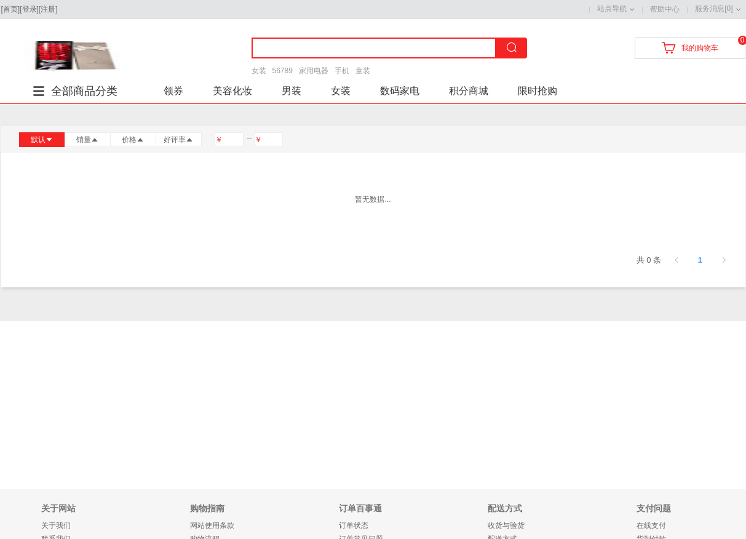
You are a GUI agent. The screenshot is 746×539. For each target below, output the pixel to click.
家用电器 (313, 70)
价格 (133, 139)
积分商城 (468, 91)
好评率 (178, 139)
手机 (342, 70)
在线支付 (651, 525)
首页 (10, 9)
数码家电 (399, 91)
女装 (259, 70)
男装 (291, 91)
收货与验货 (506, 525)
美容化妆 (232, 91)
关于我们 (56, 525)
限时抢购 (537, 91)
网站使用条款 (212, 525)
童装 (362, 70)
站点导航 (612, 8)
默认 (42, 139)
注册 (48, 9)
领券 (173, 91)
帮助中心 (665, 9)
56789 (282, 70)
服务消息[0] (713, 8)
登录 (29, 9)
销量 (87, 139)
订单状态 (353, 525)
